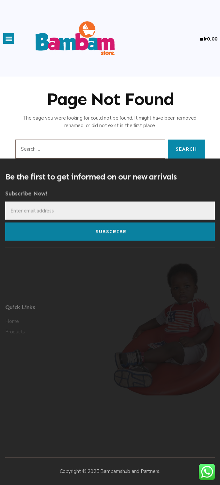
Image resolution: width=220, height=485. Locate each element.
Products (15, 351)
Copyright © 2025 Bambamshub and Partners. (110, 471)
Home (12, 341)
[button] (8, 38)
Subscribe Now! (26, 197)
